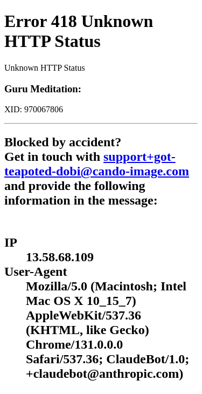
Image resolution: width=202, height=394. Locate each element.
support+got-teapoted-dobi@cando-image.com (96, 164)
